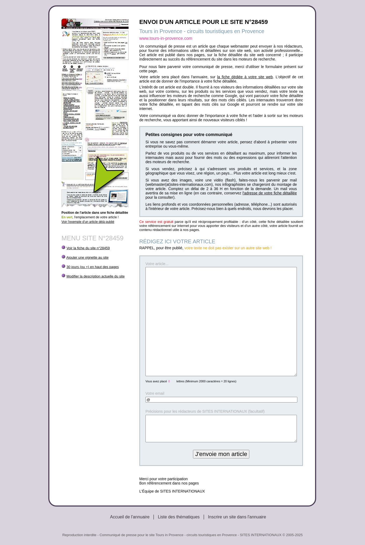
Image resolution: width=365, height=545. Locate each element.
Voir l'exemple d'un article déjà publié (87, 222)
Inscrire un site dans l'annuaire (237, 517)
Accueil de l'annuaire (129, 517)
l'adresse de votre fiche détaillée (270, 193)
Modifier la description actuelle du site (96, 276)
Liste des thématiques (179, 517)
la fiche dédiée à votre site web (245, 77)
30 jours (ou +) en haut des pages (93, 267)
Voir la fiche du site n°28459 (88, 248)
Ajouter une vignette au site (87, 257)
